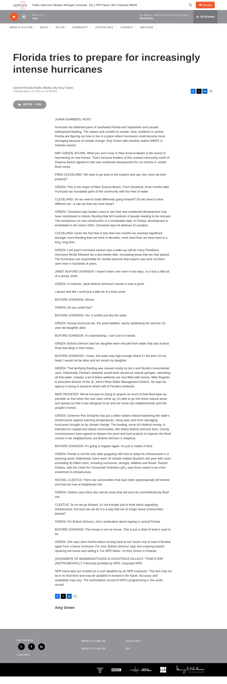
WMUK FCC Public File (93, 648)
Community (80, 34)
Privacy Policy (132, 648)
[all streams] (205, 24)
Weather (146, 34)
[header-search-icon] (192, 8)
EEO (128, 656)
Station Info (104, 34)
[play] (14, 24)
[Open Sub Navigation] (35, 34)
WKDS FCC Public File (93, 656)
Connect (126, 34)
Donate (209, 9)
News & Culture (21, 34)
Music (44, 34)
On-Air (60, 34)
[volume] (24, 24)
